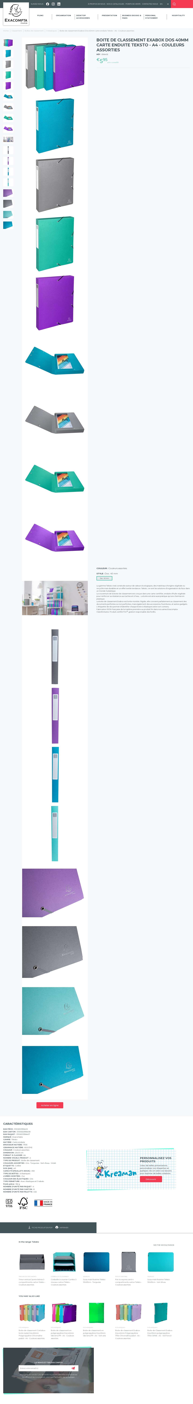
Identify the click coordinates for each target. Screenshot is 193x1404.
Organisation (63, 15)
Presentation (109, 15)
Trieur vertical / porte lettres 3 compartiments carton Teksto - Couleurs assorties (32, 1282)
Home (6, 31)
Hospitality (178, 15)
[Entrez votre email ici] (48, 1368)
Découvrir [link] (151, 1179)
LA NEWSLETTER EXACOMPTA (49, 1362)
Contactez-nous (150, 4)
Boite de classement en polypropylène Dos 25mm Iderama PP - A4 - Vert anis (94, 1333)
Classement (17, 31)
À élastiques (51, 31)
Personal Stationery (151, 16)
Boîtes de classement (34, 31)
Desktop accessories (83, 16)
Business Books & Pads (131, 16)
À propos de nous (96, 4)
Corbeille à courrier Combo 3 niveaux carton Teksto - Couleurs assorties (63, 1282)
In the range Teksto (29, 1242)
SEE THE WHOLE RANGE (163, 1245)
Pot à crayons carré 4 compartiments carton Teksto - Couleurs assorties (128, 1282)
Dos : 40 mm (104, 578)
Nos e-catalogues (115, 4)
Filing (40, 15)
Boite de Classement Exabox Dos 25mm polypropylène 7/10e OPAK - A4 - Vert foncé (159, 1333)
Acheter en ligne (50, 1105)
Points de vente (133, 4)
